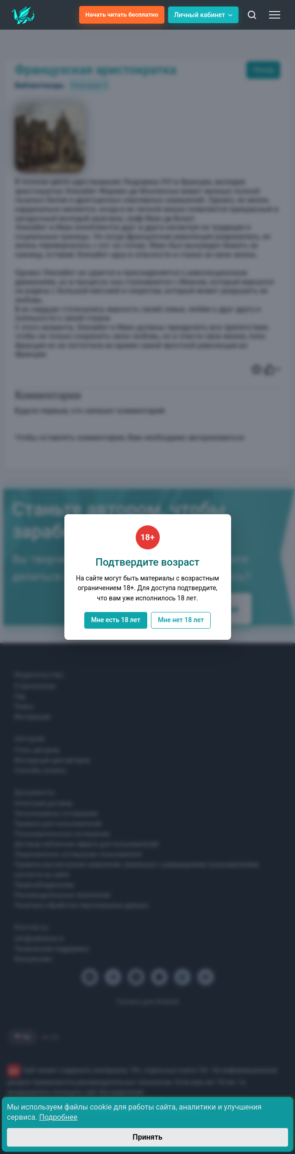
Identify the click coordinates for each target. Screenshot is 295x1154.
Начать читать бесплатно (121, 14)
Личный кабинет (203, 15)
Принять (147, 1137)
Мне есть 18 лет (115, 620)
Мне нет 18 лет (181, 620)
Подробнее (58, 1117)
